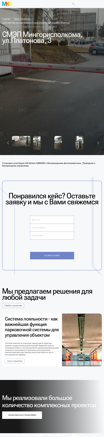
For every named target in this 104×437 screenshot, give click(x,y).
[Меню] (99, 4)
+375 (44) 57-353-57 (82, 4)
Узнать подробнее (14, 361)
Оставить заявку (52, 255)
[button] (8, 142)
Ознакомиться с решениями (22, 415)
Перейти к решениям (13, 305)
